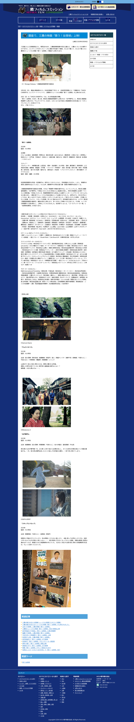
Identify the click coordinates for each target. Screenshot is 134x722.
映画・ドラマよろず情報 (91, 20)
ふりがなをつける (110, 2)
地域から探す (94, 47)
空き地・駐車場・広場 (46, 695)
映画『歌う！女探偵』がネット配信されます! (36, 648)
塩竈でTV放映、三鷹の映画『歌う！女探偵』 (36, 633)
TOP (26, 20)
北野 (63, 690)
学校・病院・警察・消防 (47, 704)
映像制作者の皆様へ (97, 14)
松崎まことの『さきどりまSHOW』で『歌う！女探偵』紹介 (41, 650)
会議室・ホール (44, 681)
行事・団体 (43, 713)
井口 (63, 679)
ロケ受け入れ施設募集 (81, 683)
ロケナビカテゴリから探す (98, 43)
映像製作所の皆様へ (80, 686)
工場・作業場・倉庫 (45, 686)
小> (85, 2)
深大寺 (63, 697)
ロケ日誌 (59, 20)
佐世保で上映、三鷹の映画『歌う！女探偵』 (36, 637)
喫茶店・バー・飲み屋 (46, 690)
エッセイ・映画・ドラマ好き (99, 55)
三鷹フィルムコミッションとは (78, 14)
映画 (58, 26)
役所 (41, 706)
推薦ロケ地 (93, 51)
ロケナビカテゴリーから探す (27, 679)
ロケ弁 (108, 20)
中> (87, 2)
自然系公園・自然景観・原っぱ (48, 700)
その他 (42, 716)
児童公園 (42, 697)
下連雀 (63, 693)
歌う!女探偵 (26, 662)
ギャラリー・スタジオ (46, 688)
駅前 (41, 711)
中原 (63, 700)
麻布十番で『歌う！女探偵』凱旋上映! (34, 643)
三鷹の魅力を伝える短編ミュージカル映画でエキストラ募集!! (41, 622)
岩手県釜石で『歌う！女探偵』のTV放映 (35, 639)
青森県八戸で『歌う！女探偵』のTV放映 (35, 646)
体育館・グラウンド (45, 683)
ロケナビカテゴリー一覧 (30, 26)
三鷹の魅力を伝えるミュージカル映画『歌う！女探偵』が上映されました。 (46, 624)
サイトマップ (78, 693)
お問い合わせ (110, 14)
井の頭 (63, 683)
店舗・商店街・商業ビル (47, 693)
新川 (63, 695)
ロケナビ (42, 20)
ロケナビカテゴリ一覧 (98, 35)
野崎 (63, 702)
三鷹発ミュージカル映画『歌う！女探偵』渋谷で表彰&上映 (41, 629)
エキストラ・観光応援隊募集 (83, 681)
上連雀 (63, 688)
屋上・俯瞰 (43, 702)
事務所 (42, 679)
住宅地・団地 (44, 709)
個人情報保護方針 (79, 690)
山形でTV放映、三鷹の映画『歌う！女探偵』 (36, 627)
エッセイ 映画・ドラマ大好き (75, 20)
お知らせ (93, 39)
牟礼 (63, 681)
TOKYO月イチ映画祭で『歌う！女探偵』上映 (36, 635)
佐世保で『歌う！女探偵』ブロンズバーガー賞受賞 (38, 641)
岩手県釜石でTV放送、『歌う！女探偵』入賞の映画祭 (39, 631)
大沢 (63, 686)
